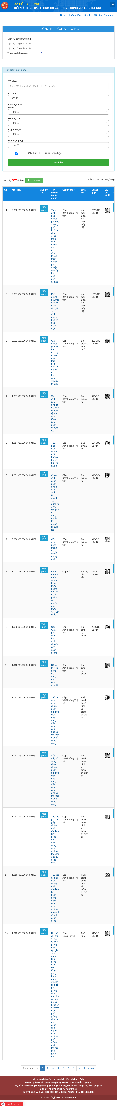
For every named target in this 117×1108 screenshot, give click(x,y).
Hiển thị (92, 179)
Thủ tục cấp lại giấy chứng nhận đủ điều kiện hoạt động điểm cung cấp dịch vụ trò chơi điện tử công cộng (55, 898)
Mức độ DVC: (15, 118)
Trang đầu (28, 1068)
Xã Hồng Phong (26, 4)
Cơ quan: (13, 93)
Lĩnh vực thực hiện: (15, 106)
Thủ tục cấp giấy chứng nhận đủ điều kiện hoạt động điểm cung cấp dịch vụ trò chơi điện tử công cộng (55, 720)
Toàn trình (43, 625)
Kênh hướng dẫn (70, 15)
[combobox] (58, 97)
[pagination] (99, 179)
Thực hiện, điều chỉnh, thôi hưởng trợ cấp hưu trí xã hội (54, 454)
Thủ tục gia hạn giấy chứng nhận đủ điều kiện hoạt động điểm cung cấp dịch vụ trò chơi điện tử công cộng (55, 839)
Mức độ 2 (44, 473)
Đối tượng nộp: (16, 140)
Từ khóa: (13, 81)
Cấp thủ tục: (14, 129)
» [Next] (79, 1068)
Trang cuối (89, 1068)
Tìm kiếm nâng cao (16, 70)
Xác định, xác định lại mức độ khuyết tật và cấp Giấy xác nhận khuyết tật (55, 413)
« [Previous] (37, 1068)
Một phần (43, 208)
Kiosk (87, 15)
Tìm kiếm (58, 162)
